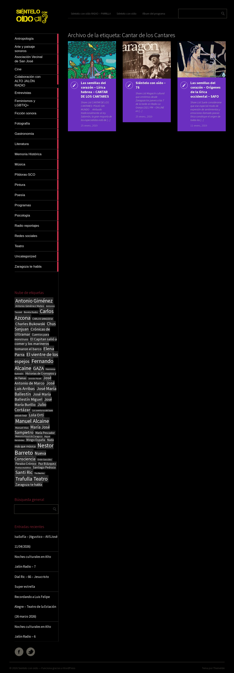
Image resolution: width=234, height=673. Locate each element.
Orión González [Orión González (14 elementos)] (44, 459)
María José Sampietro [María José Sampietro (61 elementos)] (32, 429)
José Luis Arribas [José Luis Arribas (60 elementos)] (35, 385)
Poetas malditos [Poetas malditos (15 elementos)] (23, 467)
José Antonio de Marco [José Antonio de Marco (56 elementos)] (33, 380)
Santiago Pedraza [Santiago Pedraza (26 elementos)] (44, 467)
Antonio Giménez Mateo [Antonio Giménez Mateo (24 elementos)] (29, 306)
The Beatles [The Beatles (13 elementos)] (40, 473)
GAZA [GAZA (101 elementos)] (38, 368)
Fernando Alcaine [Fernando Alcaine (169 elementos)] (34, 364)
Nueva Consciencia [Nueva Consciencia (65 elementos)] (30, 456)
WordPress (69, 668)
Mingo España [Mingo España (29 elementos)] (35, 440)
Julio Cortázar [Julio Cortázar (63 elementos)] (30, 407)
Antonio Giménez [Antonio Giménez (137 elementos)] (34, 300)
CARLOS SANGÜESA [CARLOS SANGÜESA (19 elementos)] (42, 318)
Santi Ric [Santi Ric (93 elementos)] (24, 472)
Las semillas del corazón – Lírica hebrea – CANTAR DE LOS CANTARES (95, 90)
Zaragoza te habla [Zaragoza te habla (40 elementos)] (28, 484)
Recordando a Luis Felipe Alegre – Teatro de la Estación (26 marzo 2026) (35, 607)
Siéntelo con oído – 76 (151, 85)
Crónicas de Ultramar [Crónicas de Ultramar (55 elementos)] (32, 332)
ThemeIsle (219, 668)
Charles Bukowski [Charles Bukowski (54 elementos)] (30, 323)
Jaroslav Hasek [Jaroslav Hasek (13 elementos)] (34, 378)
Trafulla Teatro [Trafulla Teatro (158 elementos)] (31, 478)
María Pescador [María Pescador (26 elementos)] (45, 433)
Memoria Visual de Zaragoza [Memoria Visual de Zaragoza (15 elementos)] (28, 436)
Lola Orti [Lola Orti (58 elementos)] (36, 415)
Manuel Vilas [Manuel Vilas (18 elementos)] (21, 427)
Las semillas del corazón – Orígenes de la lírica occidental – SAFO (205, 90)
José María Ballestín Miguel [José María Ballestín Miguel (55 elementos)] (33, 397)
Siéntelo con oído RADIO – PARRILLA (91, 13)
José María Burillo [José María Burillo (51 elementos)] (33, 402)
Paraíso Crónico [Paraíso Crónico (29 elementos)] (25, 463)
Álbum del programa (153, 13)
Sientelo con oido (28, 668)
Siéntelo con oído (126, 13)
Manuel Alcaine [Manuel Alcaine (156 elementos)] (32, 421)
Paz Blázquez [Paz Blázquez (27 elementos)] (47, 463)
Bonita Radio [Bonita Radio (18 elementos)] (31, 312)
